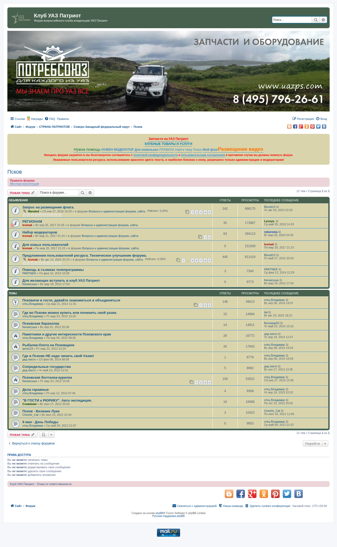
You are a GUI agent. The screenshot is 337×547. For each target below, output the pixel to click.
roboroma (270, 231)
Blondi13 (269, 206)
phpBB (159, 513)
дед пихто (270, 333)
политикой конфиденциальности (155, 155)
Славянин (29, 404)
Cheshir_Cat (30, 414)
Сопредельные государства (46, 367)
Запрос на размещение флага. (48, 207)
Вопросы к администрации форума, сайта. (117, 211)
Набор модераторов (39, 232)
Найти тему (183, 150)
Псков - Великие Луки (41, 411)
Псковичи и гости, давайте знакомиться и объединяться (71, 300)
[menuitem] (49, 119)
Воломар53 (271, 323)
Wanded (33, 211)
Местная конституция (24, 183)
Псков (14, 172)
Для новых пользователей (45, 245)
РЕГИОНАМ (32, 221)
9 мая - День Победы (40, 422)
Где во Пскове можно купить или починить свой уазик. (69, 313)
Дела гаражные (35, 390)
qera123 (27, 348)
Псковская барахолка (40, 323)
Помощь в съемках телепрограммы (53, 270)
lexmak (27, 225)
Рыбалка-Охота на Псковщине (48, 345)
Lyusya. (269, 221)
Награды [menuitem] (37, 118)
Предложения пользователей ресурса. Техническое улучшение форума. (84, 255)
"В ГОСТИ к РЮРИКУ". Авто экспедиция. (57, 400)
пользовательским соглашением (203, 155)
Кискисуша (29, 284)
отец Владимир (32, 303)
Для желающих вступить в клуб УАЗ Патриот (61, 280)
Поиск (197, 150)
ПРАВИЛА (166, 150)
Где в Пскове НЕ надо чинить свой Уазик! (58, 356)
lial (265, 312)
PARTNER (29, 273)
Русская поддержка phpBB (168, 516)
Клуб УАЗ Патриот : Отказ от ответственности (40, 484)
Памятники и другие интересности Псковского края (66, 334)
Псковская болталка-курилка (47, 377)
